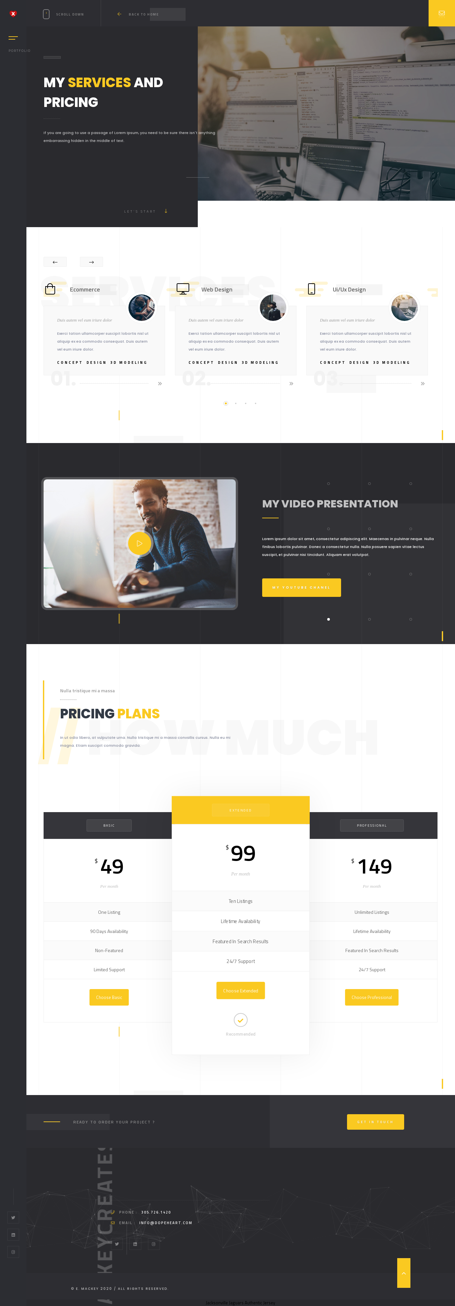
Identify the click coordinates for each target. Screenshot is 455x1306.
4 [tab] (255, 403)
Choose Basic (109, 997)
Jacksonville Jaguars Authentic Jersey (240, 1302)
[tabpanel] (109, 333)
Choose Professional (372, 997)
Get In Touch (375, 1121)
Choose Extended (240, 990)
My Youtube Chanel (301, 587)
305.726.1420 (156, 1212)
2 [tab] (235, 403)
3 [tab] (245, 403)
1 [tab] (226, 403)
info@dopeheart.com (165, 1222)
